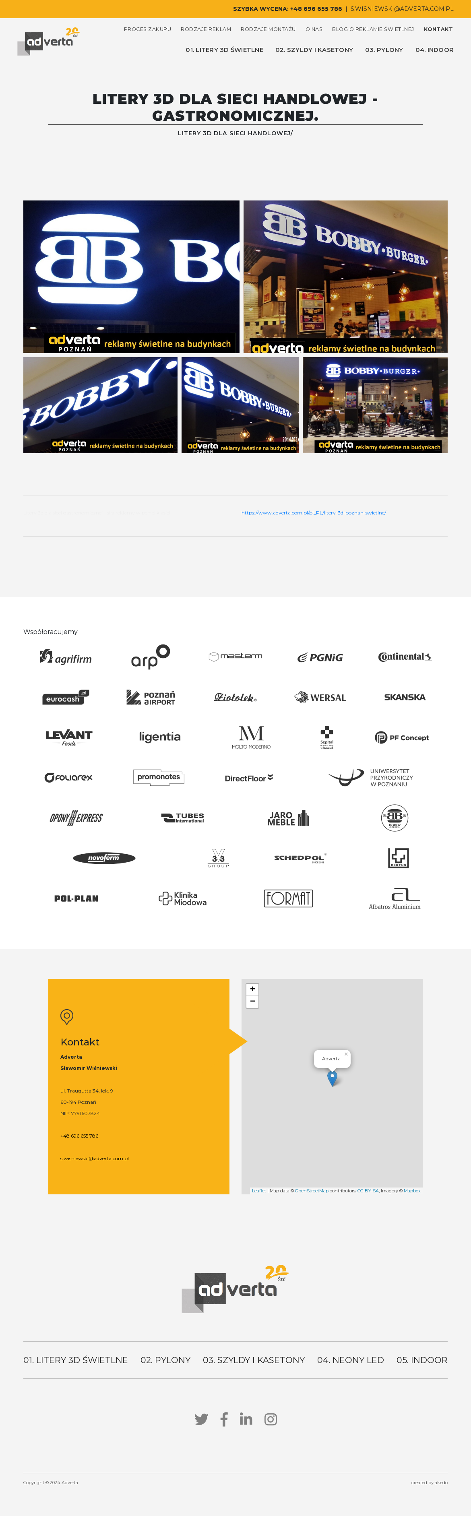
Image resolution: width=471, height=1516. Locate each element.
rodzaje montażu (268, 29)
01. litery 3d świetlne (224, 50)
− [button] (252, 1002)
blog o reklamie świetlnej (373, 29)
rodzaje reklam (206, 29)
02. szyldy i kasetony (314, 50)
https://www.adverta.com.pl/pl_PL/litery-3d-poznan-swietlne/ (314, 513)
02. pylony (165, 1360)
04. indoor (434, 50)
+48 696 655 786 (316, 8)
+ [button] (252, 990)
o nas (314, 29)
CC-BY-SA (368, 1191)
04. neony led (350, 1360)
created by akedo (429, 1482)
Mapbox (412, 1191)
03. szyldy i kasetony (254, 1360)
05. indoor (422, 1360)
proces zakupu (147, 29)
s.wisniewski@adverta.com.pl (402, 8)
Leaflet (259, 1191)
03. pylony (384, 50)
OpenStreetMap (311, 1191)
